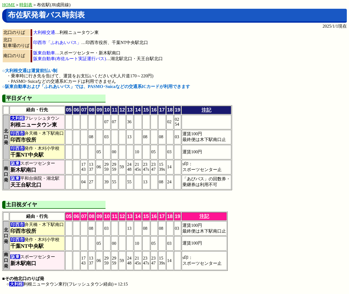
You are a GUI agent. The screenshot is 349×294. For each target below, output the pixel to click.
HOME (8, 4)
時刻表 (25, 4)
